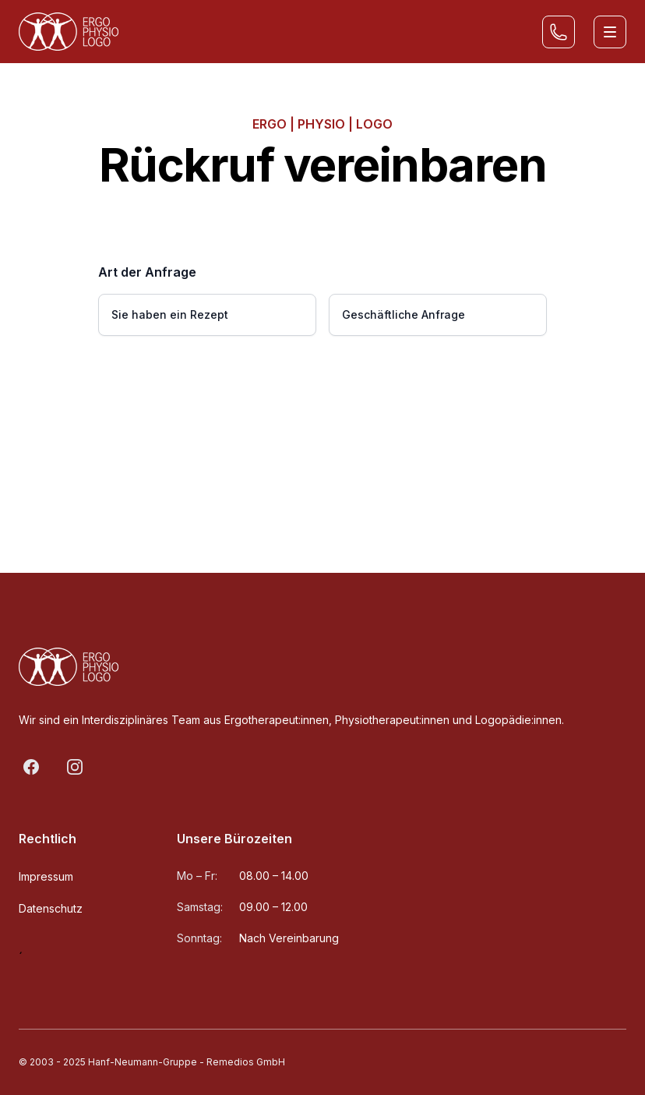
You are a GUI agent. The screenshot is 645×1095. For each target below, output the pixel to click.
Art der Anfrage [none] (147, 272)
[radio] (207, 315)
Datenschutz (51, 908)
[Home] (68, 31)
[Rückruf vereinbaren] (558, 32)
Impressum (46, 876)
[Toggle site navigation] (610, 32)
